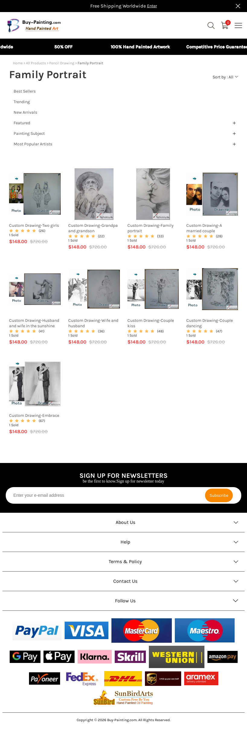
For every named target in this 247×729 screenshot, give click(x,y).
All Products (36, 63)
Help (125, 542)
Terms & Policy (125, 561)
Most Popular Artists (33, 144)
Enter (152, 5)
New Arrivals (25, 112)
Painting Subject (29, 133)
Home (18, 63)
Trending (22, 101)
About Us (125, 522)
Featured (22, 122)
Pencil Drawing (61, 63)
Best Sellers (25, 91)
